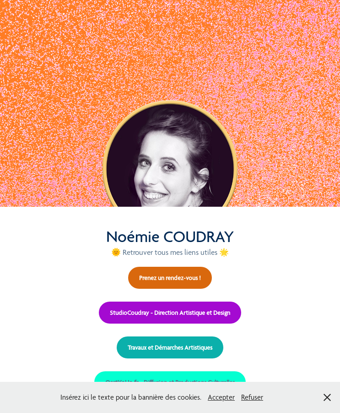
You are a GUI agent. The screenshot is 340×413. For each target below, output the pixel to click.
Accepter (221, 397)
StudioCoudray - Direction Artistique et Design (170, 312)
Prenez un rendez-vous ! (170, 277)
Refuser (252, 397)
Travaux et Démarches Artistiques (170, 347)
